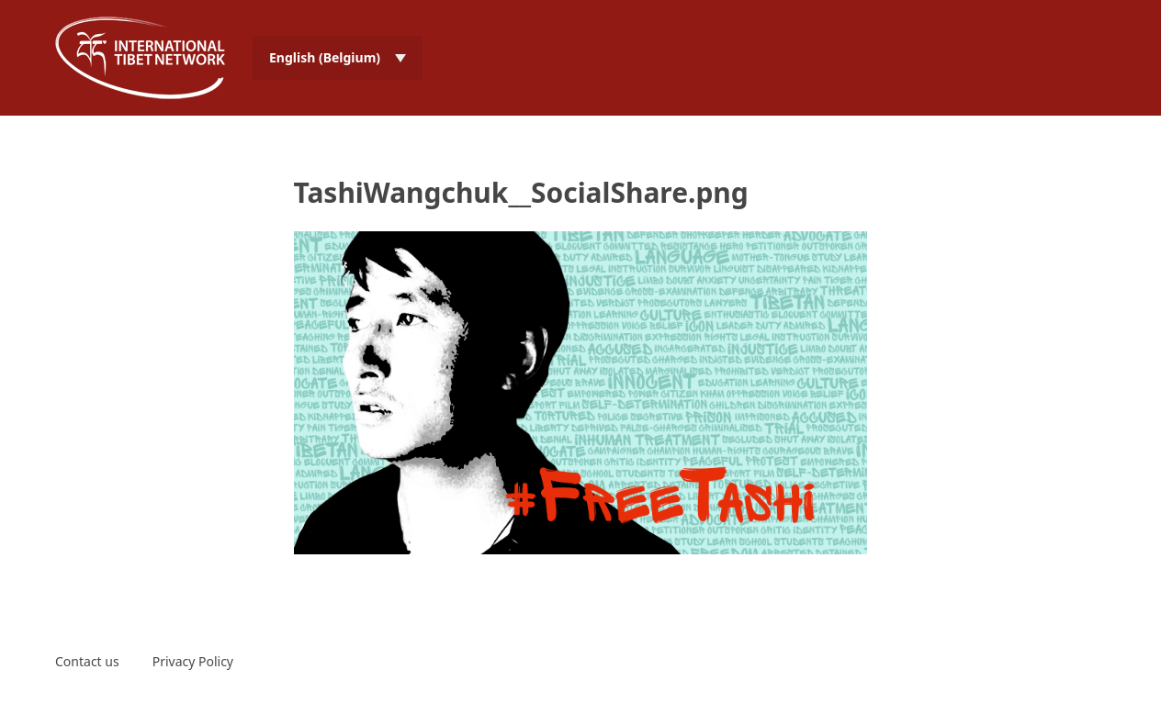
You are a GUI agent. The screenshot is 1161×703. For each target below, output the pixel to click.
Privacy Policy (192, 661)
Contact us (87, 661)
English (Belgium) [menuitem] (324, 57)
